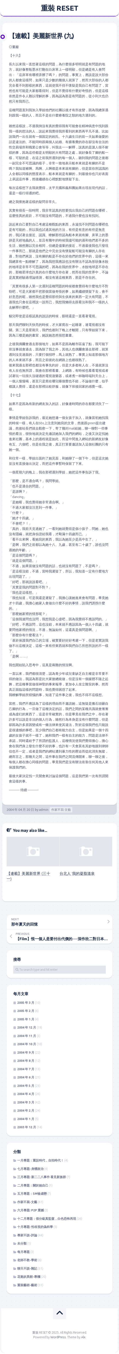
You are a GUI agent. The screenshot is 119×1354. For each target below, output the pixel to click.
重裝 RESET (59, 8)
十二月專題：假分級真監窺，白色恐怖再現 (46, 1218)
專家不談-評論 (27, 1235)
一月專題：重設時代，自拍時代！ (40, 1160)
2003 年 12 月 (26, 1127)
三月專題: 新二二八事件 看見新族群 (41, 1177)
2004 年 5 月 (25, 1085)
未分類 (22, 1243)
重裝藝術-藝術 (27, 1285)
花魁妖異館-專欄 (28, 1276)
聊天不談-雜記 (27, 1268)
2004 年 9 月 (25, 1052)
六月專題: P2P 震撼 (30, 1210)
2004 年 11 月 (26, 1036)
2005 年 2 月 (25, 1011)
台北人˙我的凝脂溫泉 (77, 873)
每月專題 (23, 1252)
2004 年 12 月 (26, 1027)
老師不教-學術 (27, 1260)
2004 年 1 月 (25, 1119)
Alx (83, 1337)
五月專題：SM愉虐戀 (32, 1193)
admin (43, 809)
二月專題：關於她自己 (32, 1185)
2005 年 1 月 (25, 1019)
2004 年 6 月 (25, 1077)
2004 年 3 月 (25, 1102)
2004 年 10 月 (26, 1044)
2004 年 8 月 (25, 1060)
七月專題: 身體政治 (30, 1169)
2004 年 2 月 (25, 1110)
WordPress (58, 1337)
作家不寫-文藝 (61, 809)
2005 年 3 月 (25, 1002)
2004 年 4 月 (25, 1094)
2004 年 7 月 (25, 1069)
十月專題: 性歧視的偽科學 (35, 1227)
